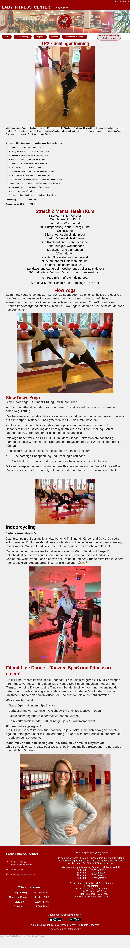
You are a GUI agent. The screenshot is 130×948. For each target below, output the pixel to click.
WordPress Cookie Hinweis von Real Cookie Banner (22, 936)
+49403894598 (18, 869)
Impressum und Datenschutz (65, 929)
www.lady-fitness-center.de (23, 874)
